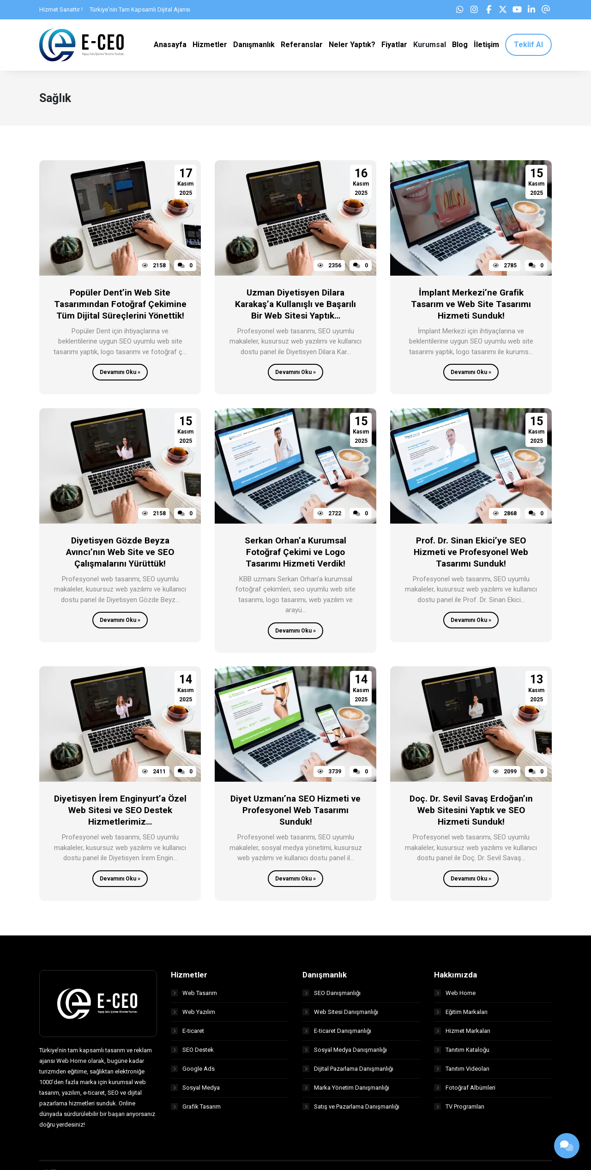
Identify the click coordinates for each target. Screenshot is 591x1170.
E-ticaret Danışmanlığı (336, 1032)
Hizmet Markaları (462, 1032)
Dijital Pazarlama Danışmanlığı (347, 1070)
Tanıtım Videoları (461, 1070)
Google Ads (193, 1070)
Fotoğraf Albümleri (464, 1089)
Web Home (455, 994)
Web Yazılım (193, 1013)
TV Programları (459, 1108)
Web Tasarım (194, 994)
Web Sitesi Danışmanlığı (340, 1013)
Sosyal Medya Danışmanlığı (344, 1051)
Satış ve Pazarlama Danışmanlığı (350, 1108)
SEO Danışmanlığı (331, 994)
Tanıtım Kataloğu (461, 1051)
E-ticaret (187, 1032)
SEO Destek (192, 1051)
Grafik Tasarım (196, 1108)
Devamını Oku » (120, 374)
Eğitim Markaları (461, 1013)
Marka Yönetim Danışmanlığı (345, 1089)
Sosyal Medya (195, 1089)
